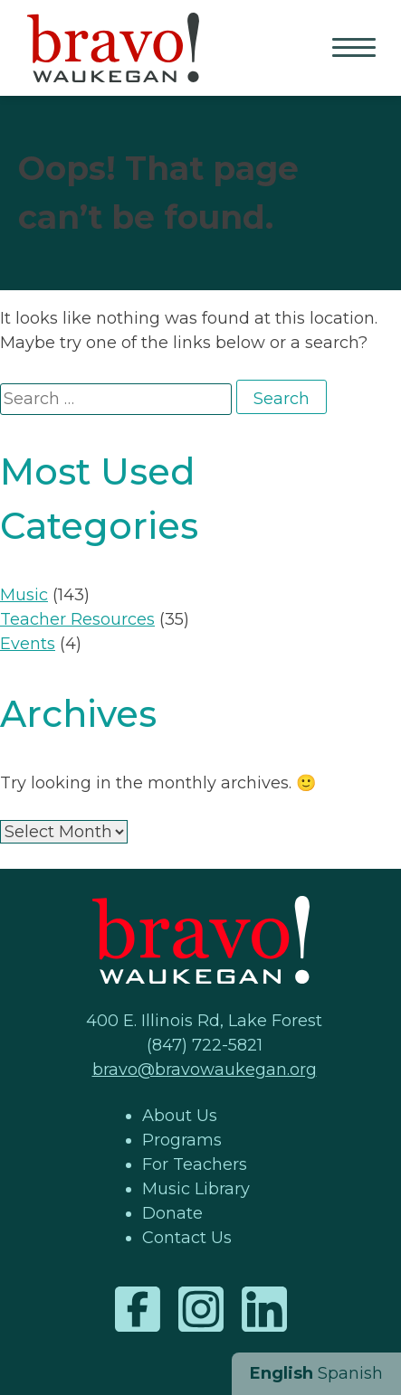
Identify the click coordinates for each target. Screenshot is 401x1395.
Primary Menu (356, 49)
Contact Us (187, 1238)
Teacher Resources (77, 619)
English (281, 1373)
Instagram (201, 1309)
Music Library (196, 1189)
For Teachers (194, 1164)
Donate (172, 1213)
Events (27, 644)
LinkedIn (264, 1309)
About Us (179, 1116)
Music (24, 595)
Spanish (350, 1373)
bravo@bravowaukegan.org (204, 1069)
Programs (182, 1140)
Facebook (137, 1309)
